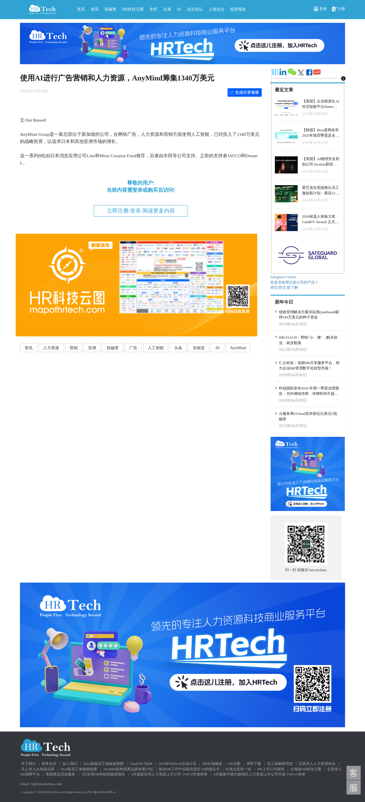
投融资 (110, 9)
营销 (74, 348)
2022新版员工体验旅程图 (103, 763)
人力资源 (51, 348)
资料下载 (253, 763)
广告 (133, 348)
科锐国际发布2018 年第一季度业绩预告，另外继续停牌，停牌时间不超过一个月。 (309, 391)
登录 (320, 9)
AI (179, 9)
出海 (167, 9)
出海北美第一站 (238, 769)
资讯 (95, 9)
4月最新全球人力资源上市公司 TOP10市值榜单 (169, 774)
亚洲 (92, 348)
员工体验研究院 (280, 763)
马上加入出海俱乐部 (37, 769)
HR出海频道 (212, 763)
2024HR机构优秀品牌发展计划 (128, 769)
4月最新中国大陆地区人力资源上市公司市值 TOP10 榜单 (259, 774)
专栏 (153, 9)
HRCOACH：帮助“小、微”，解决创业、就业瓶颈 (308, 340)
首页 (81, 9)
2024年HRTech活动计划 (177, 763)
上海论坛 (216, 9)
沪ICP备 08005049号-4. (101, 792)
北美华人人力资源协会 (317, 763)
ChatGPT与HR (140, 763)
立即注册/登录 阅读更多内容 (141, 211)
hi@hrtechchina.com (46, 784)
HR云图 (234, 763)
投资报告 (238, 9)
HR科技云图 (133, 9)
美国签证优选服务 (60, 774)
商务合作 (49, 763)
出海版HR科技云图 (305, 769)
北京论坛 (195, 9)
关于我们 (28, 763)
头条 (178, 348)
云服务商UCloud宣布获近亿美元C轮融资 (308, 416)
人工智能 (156, 348)
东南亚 (199, 348)
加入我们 (69, 763)
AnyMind (238, 348)
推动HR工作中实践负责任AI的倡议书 (189, 769)
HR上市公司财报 (271, 769)
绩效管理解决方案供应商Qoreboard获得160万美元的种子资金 (309, 315)
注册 (338, 9)
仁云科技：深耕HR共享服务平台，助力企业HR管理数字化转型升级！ (309, 365)
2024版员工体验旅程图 (78, 769)
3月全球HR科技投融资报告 (103, 774)
